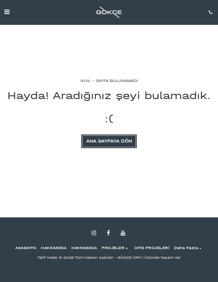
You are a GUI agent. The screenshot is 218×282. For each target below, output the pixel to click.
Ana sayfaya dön (109, 141)
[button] (7, 12)
